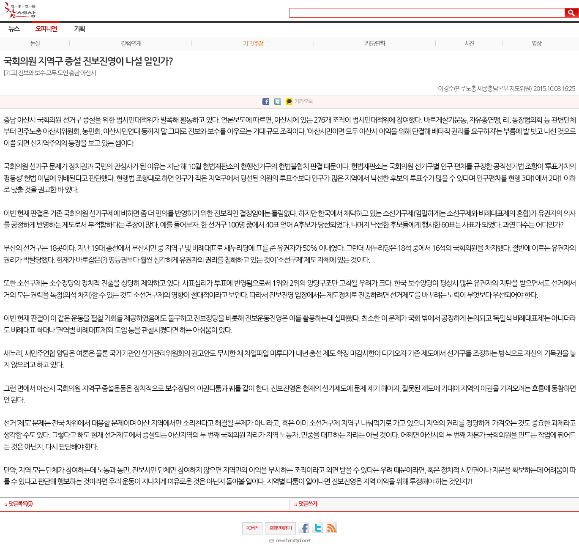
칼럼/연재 (131, 44)
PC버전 (252, 528)
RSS (331, 527)
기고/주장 (253, 44)
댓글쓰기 (307, 504)
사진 (469, 44)
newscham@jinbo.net (293, 540)
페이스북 (303, 527)
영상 (536, 44)
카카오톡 (303, 101)
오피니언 (46, 29)
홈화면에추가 (280, 528)
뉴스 (13, 29)
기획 (79, 29)
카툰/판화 (375, 44)
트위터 (317, 527)
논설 (34, 44)
